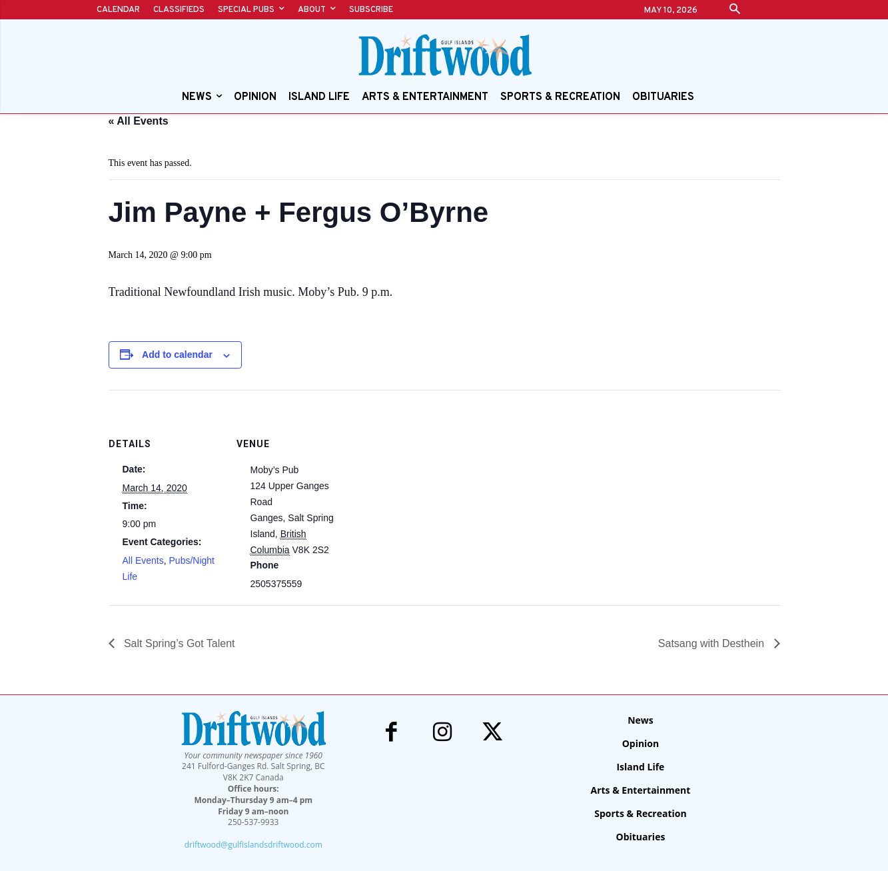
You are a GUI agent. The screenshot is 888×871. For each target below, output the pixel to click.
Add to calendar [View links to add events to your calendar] (177, 354)
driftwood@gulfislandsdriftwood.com (253, 844)
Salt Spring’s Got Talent (178, 643)
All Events (143, 560)
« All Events (139, 121)
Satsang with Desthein (712, 643)
